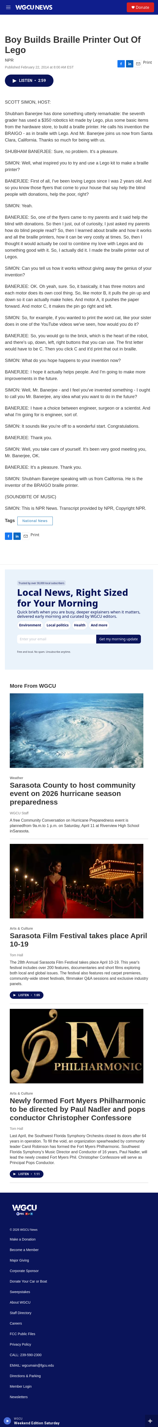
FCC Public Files (22, 1334)
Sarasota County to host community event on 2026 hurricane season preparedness (73, 793)
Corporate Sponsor (24, 1271)
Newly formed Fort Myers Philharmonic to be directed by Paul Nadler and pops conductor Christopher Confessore (78, 1109)
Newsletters (19, 1397)
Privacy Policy (20, 1344)
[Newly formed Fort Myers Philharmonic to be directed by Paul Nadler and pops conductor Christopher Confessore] (76, 1046)
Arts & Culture (21, 928)
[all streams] (151, 1421)
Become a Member (24, 1250)
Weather (16, 778)
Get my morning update (118, 639)
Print (147, 62)
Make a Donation (23, 1239)
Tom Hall (16, 955)
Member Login (21, 1386)
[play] (7, 1420)
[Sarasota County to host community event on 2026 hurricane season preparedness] (76, 730)
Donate (142, 7)
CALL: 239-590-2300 (26, 1355)
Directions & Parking (25, 1376)
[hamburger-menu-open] (8, 7)
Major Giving (19, 1260)
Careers (16, 1323)
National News (35, 521)
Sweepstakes (20, 1292)
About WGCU (20, 1302)
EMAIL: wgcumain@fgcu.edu (32, 1365)
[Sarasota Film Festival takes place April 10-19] (76, 881)
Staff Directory (20, 1313)
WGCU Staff (19, 813)
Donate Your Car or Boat (28, 1281)
